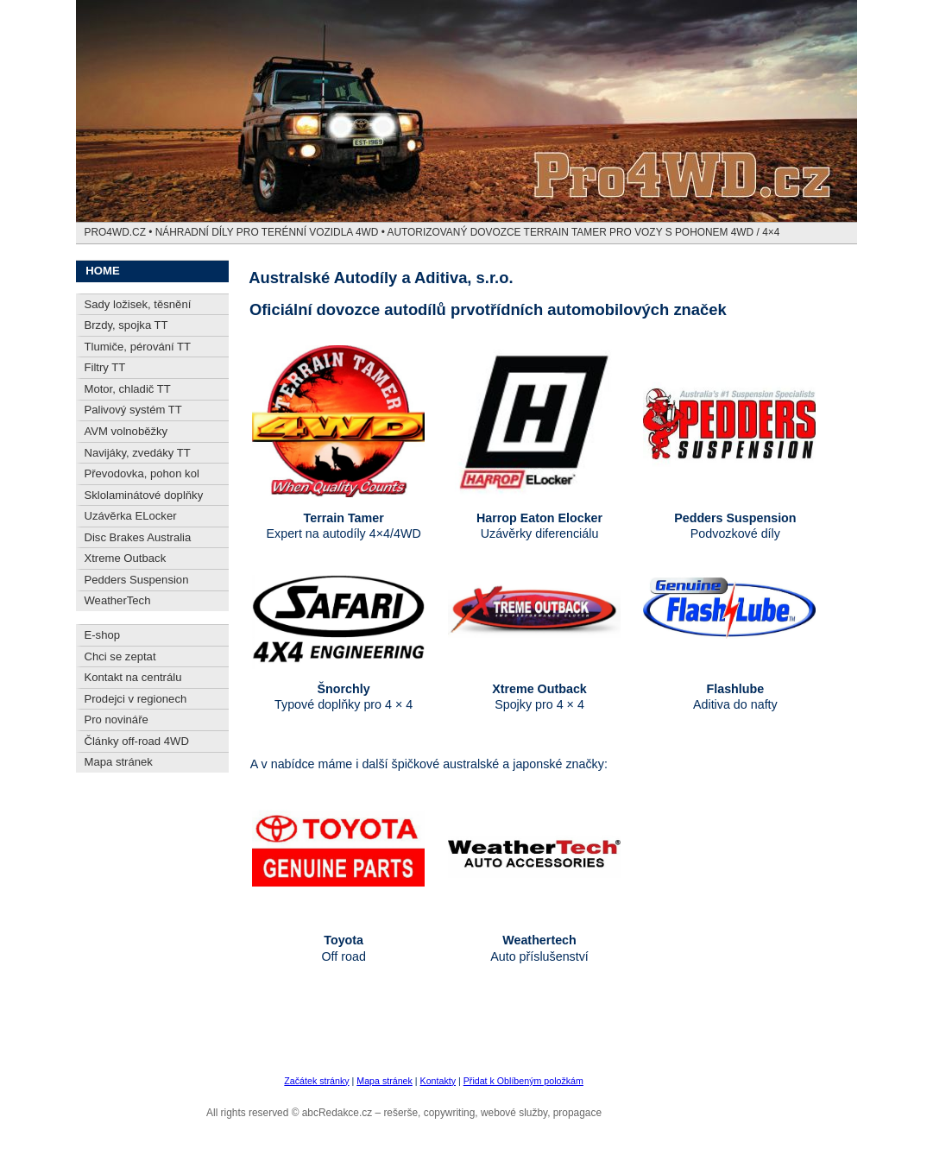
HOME (102, 270)
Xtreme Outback (125, 558)
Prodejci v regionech (135, 698)
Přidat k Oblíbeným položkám (523, 1081)
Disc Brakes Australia (137, 537)
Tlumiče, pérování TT (137, 346)
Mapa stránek (118, 761)
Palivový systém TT (132, 409)
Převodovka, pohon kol (141, 473)
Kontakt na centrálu (132, 677)
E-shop (102, 634)
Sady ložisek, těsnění (137, 304)
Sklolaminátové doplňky (143, 495)
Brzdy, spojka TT (125, 325)
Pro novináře (116, 719)
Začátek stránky (316, 1081)
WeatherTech (117, 600)
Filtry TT (104, 367)
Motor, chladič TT (127, 388)
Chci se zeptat (119, 656)
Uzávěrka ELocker (130, 515)
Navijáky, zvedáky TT (137, 452)
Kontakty (438, 1081)
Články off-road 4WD (136, 741)
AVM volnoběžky (125, 431)
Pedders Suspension (136, 579)
